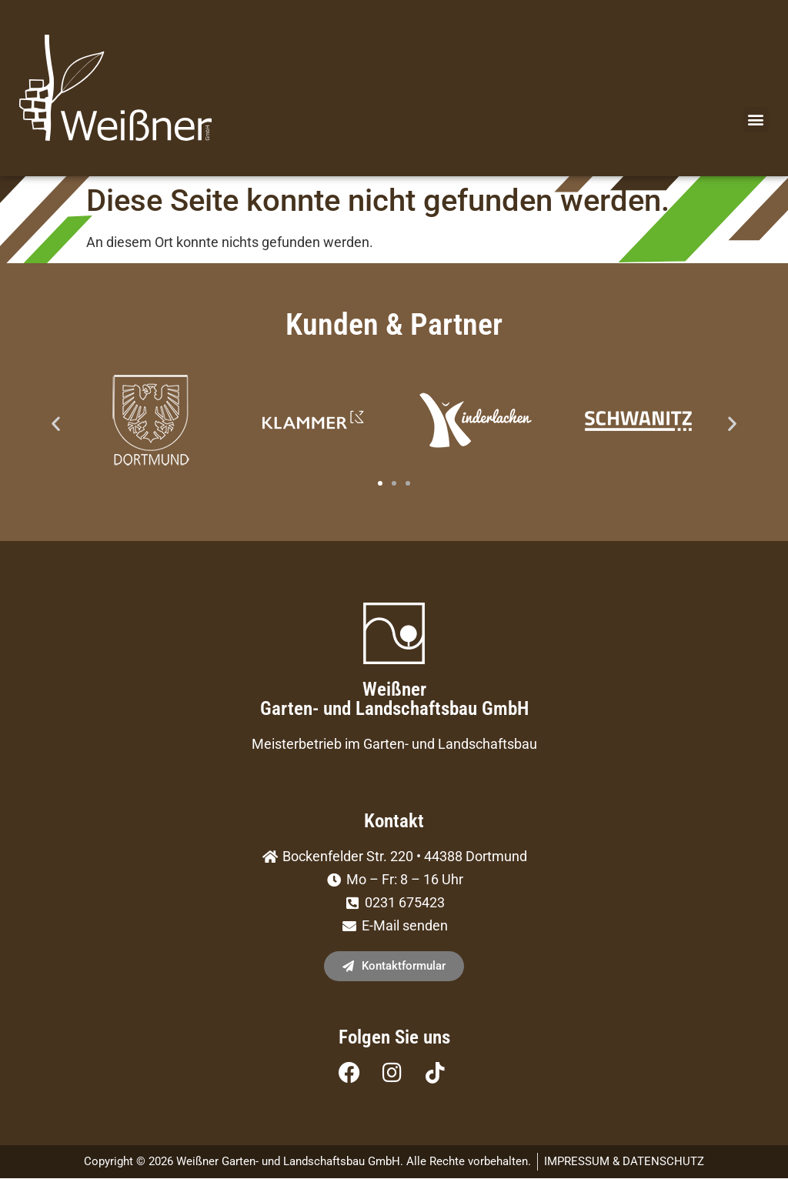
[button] (756, 120)
